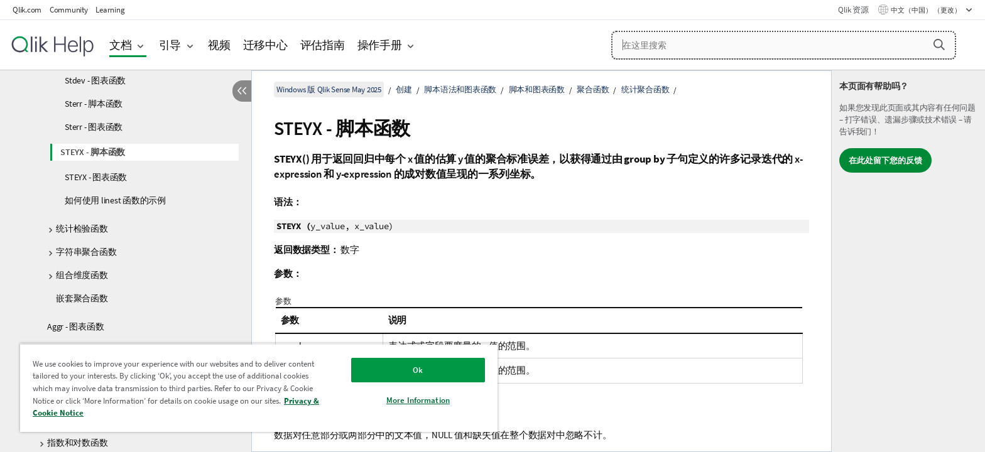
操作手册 (379, 45)
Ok (418, 370)
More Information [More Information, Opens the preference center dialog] (418, 400)
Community (69, 9)
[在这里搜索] (783, 45)
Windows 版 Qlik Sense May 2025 (328, 89)
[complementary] (908, 261)
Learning (109, 9)
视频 (219, 45)
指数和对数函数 (77, 442)
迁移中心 (265, 45)
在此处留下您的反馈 (885, 160)
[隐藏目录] (241, 91)
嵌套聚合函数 (82, 298)
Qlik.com (27, 9)
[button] (939, 44)
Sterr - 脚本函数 (93, 103)
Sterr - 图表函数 (93, 126)
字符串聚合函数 (86, 251)
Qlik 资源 (853, 9)
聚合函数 (593, 89)
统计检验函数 (82, 228)
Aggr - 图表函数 (75, 326)
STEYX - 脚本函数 (92, 152)
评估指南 (322, 45)
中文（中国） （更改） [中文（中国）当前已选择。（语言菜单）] (926, 10)
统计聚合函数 (645, 89)
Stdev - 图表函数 (95, 80)
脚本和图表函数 (537, 89)
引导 (170, 45)
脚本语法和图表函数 (460, 89)
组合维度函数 (82, 275)
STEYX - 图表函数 (96, 177)
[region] (259, 387)
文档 (120, 45)
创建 (404, 89)
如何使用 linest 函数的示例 (115, 200)
